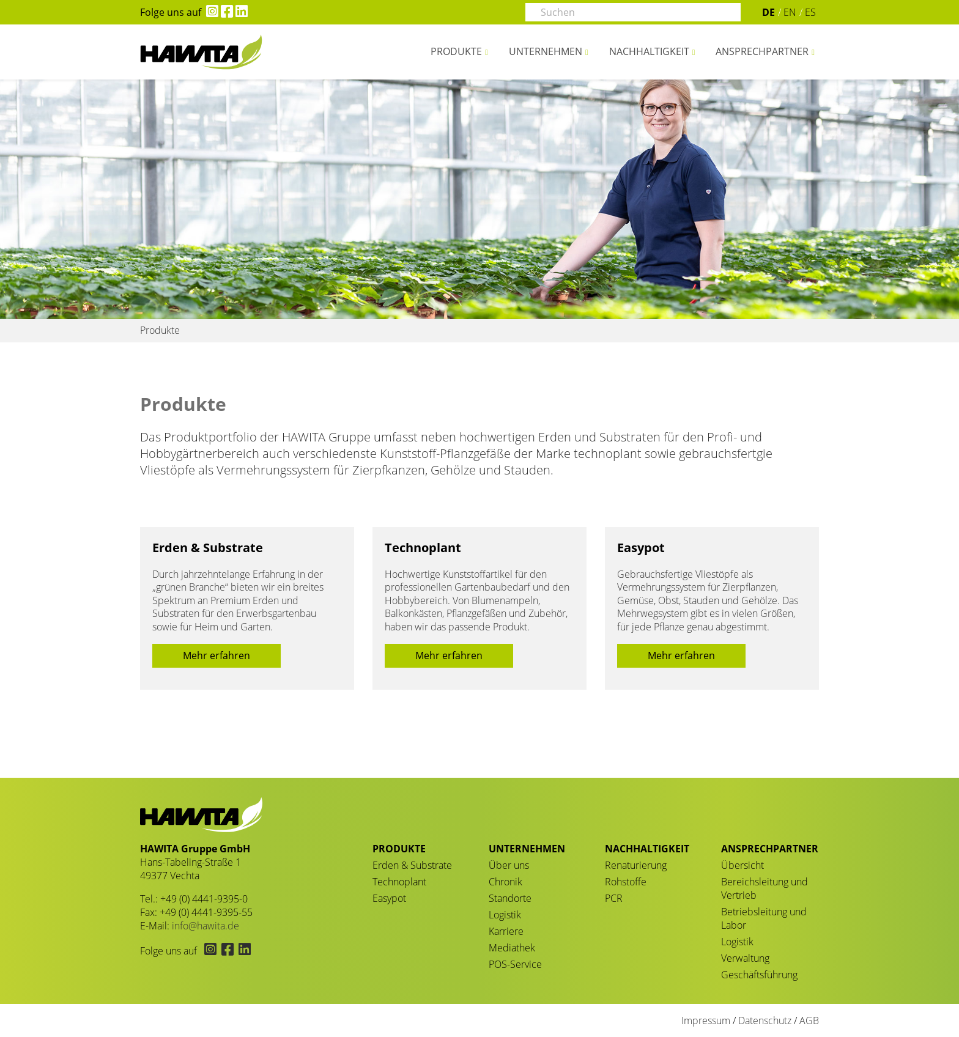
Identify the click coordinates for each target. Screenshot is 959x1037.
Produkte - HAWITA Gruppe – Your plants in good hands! (201, 52)
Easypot (641, 547)
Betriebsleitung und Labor (764, 918)
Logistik (505, 914)
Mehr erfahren (216, 655)
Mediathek (512, 947)
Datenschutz (764, 1020)
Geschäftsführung (759, 974)
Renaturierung (636, 865)
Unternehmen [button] (545, 51)
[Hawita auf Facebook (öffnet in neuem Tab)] (225, 12)
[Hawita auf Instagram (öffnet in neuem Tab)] (209, 12)
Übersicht (742, 865)
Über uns (509, 865)
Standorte (510, 898)
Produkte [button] (456, 51)
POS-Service (515, 964)
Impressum (705, 1020)
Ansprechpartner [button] (762, 51)
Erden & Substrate (207, 547)
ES (810, 12)
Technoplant (423, 547)
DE (768, 12)
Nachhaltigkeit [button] (649, 51)
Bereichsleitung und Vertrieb (764, 888)
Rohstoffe (625, 881)
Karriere (506, 931)
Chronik (505, 881)
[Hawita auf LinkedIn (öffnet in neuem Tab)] (240, 12)
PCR (614, 898)
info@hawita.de (205, 925)
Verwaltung (745, 958)
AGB (809, 1020)
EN (789, 12)
